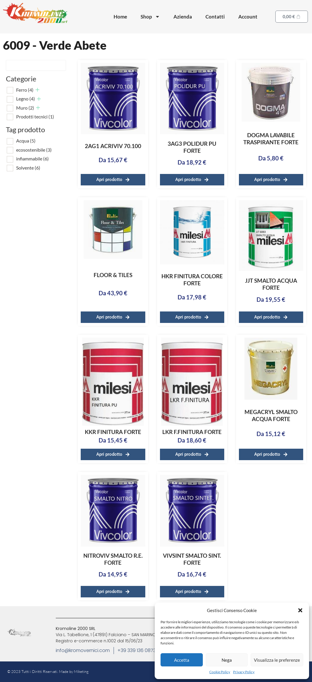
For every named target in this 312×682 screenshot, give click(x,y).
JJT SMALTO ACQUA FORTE (271, 284)
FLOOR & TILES (113, 275)
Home (120, 17)
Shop (150, 16)
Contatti (215, 17)
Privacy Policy (243, 672)
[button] (300, 610)
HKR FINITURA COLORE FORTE (192, 279)
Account (247, 17)
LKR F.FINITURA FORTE (192, 431)
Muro (25, 107)
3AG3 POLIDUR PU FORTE (192, 147)
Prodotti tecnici (35, 116)
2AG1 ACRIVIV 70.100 (113, 146)
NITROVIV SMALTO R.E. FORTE (113, 559)
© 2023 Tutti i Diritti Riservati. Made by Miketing (48, 671)
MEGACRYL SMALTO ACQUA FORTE (271, 415)
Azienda (182, 17)
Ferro (24, 90)
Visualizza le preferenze (277, 660)
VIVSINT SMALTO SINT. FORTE (192, 559)
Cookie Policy (219, 672)
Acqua (26, 140)
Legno (25, 98)
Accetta (181, 660)
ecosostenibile (34, 150)
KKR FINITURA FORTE (113, 431)
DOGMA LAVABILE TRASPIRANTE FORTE (270, 138)
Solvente (28, 167)
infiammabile (32, 158)
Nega (227, 660)
